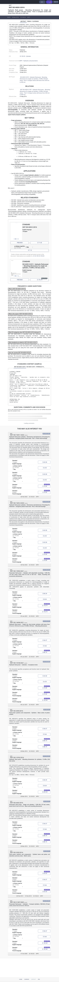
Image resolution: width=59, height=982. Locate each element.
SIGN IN (55, 2)
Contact (33, 979)
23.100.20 (41, 257)
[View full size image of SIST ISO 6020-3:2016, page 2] (16, 231)
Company (26, 979)
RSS (39, 979)
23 (33, 257)
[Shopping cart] (48, 2)
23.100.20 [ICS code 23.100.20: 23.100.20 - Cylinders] (23, 17)
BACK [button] (8, 17)
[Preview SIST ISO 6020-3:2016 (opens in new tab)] (19, 243)
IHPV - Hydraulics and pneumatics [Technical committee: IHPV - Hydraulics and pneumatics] (29, 61)
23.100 (37, 257)
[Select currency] (41, 2)
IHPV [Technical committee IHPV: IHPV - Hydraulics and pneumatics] (28, 17)
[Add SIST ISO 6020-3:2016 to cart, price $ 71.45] (39, 243)
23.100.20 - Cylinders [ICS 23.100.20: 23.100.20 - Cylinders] (25, 56)
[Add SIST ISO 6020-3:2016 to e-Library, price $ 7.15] (29, 250)
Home (20, 979)
